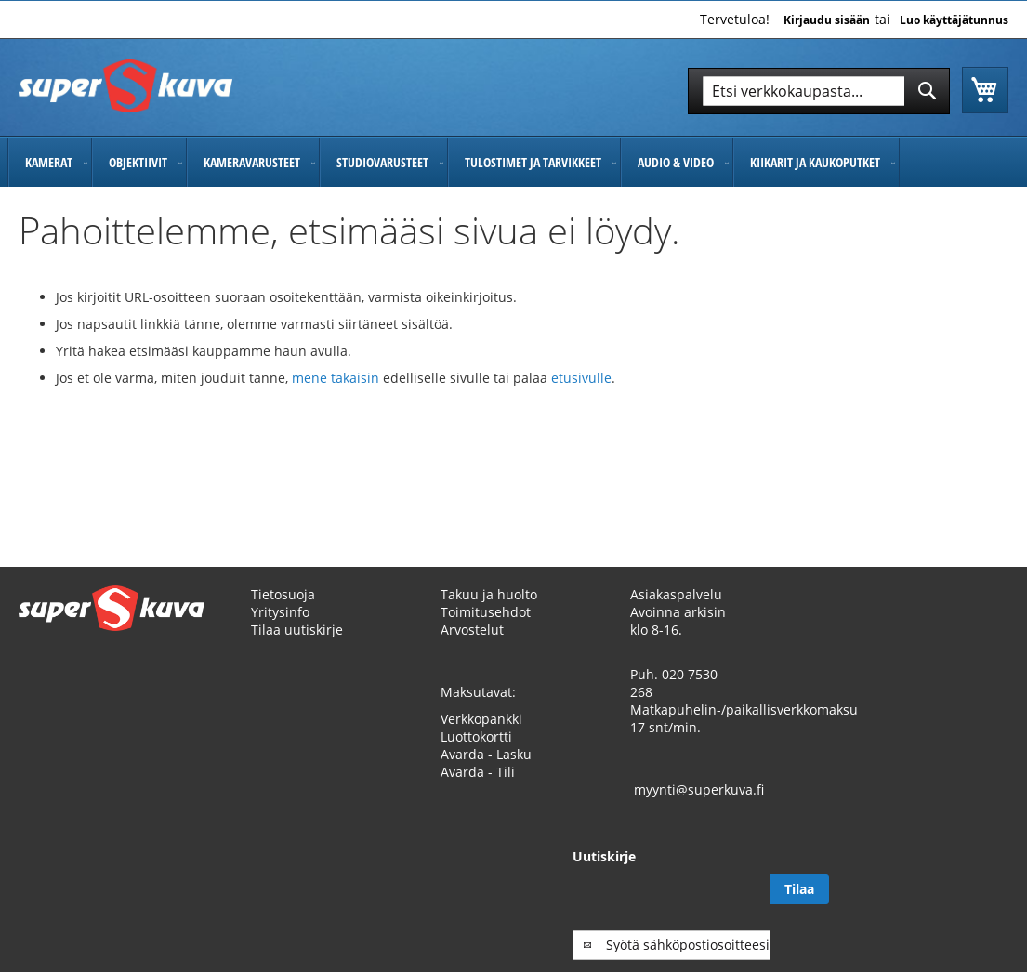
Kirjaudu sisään (826, 20)
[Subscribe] (978, 889)
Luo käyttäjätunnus (954, 20)
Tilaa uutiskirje (297, 629)
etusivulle (581, 378)
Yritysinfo (280, 612)
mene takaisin (337, 378)
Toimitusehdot (486, 612)
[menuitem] (49, 162)
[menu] (513, 162)
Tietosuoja (283, 594)
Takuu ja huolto (489, 594)
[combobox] (819, 91)
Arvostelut (472, 629)
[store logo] (125, 85)
